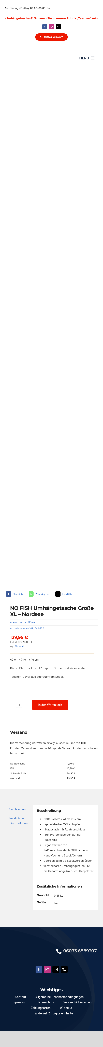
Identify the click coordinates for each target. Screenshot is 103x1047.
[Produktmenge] (19, 705)
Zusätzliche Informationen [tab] (18, 820)
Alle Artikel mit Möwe (22, 622)
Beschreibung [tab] (18, 809)
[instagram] (51, 26)
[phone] (64, 969)
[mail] (58, 26)
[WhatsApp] (38, 594)
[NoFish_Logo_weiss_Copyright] (25, 52)
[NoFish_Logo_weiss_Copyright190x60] (27, 946)
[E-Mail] (63, 594)
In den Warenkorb (50, 705)
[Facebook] (14, 594)
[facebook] (44, 26)
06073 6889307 (80, 950)
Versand (19, 646)
